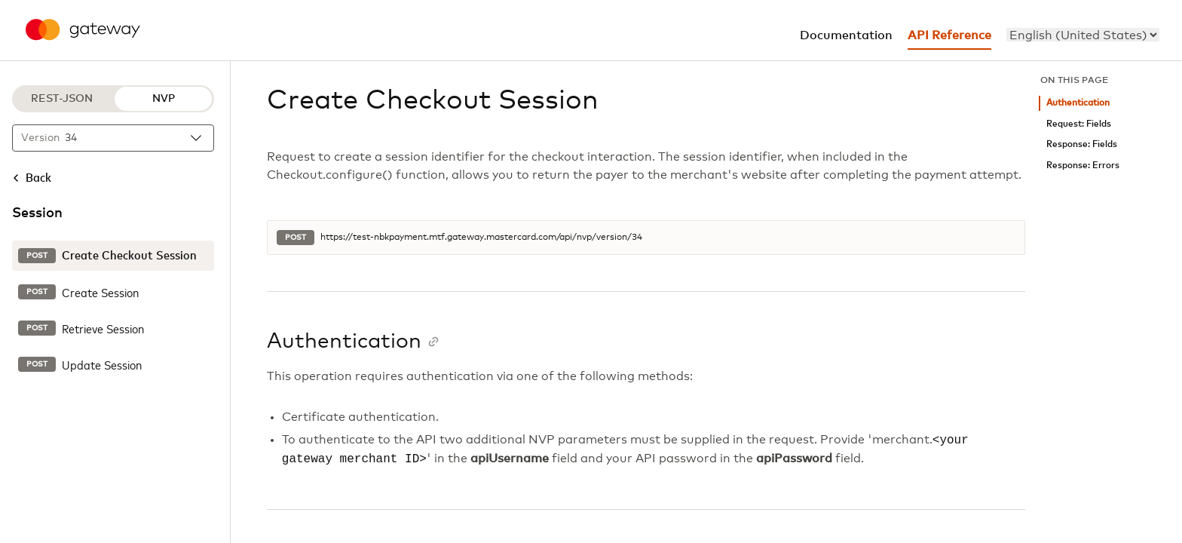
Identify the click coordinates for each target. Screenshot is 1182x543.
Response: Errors (1082, 165)
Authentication (1078, 103)
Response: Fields (1081, 144)
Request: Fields (1078, 124)
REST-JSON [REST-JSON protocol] (62, 99)
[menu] (1082, 34)
